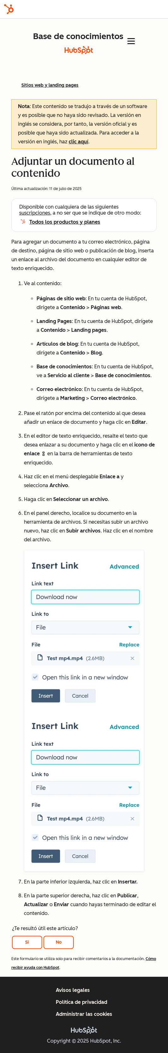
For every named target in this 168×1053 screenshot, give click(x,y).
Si (27, 942)
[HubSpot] (9, 9)
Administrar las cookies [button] (84, 1014)
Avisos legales (73, 990)
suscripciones (34, 213)
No (59, 942)
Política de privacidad (81, 1002)
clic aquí (78, 142)
